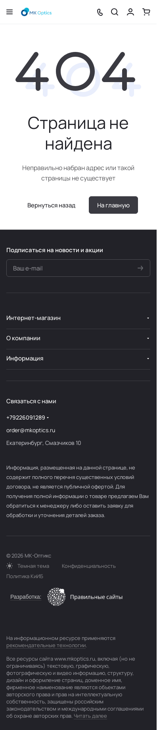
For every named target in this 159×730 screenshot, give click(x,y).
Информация (24, 358)
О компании (23, 338)
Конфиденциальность (89, 565)
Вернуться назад (51, 205)
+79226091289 (25, 417)
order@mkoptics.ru (30, 430)
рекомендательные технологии (46, 645)
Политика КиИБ (24, 576)
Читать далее (90, 715)
